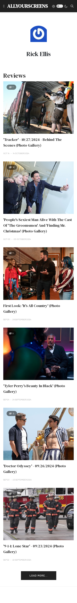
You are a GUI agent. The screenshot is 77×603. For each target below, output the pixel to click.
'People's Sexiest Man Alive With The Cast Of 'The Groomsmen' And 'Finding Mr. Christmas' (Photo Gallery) (37, 225)
